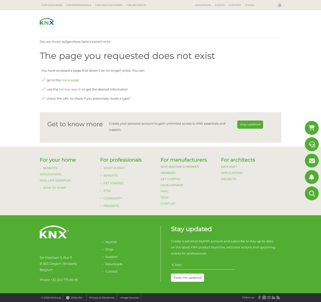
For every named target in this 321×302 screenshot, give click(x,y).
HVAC (164, 191)
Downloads (113, 264)
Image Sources (129, 297)
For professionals (78, 5)
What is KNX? (114, 168)
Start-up (167, 203)
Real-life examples (55, 180)
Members (168, 173)
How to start (54, 188)
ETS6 (107, 191)
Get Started (170, 179)
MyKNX (249, 5)
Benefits (50, 168)
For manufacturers (108, 5)
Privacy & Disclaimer (102, 297)
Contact (111, 271)
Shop (109, 249)
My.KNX (111, 242)
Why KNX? (229, 167)
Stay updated (250, 124)
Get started (114, 183)
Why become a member (179, 167)
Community (113, 198)
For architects (136, 5)
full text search (70, 89)
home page (70, 80)
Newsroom (203, 5)
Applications (50, 174)
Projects (111, 206)
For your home (52, 5)
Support (235, 5)
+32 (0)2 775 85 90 (64, 280)
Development (171, 185)
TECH (164, 197)
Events (220, 5)
